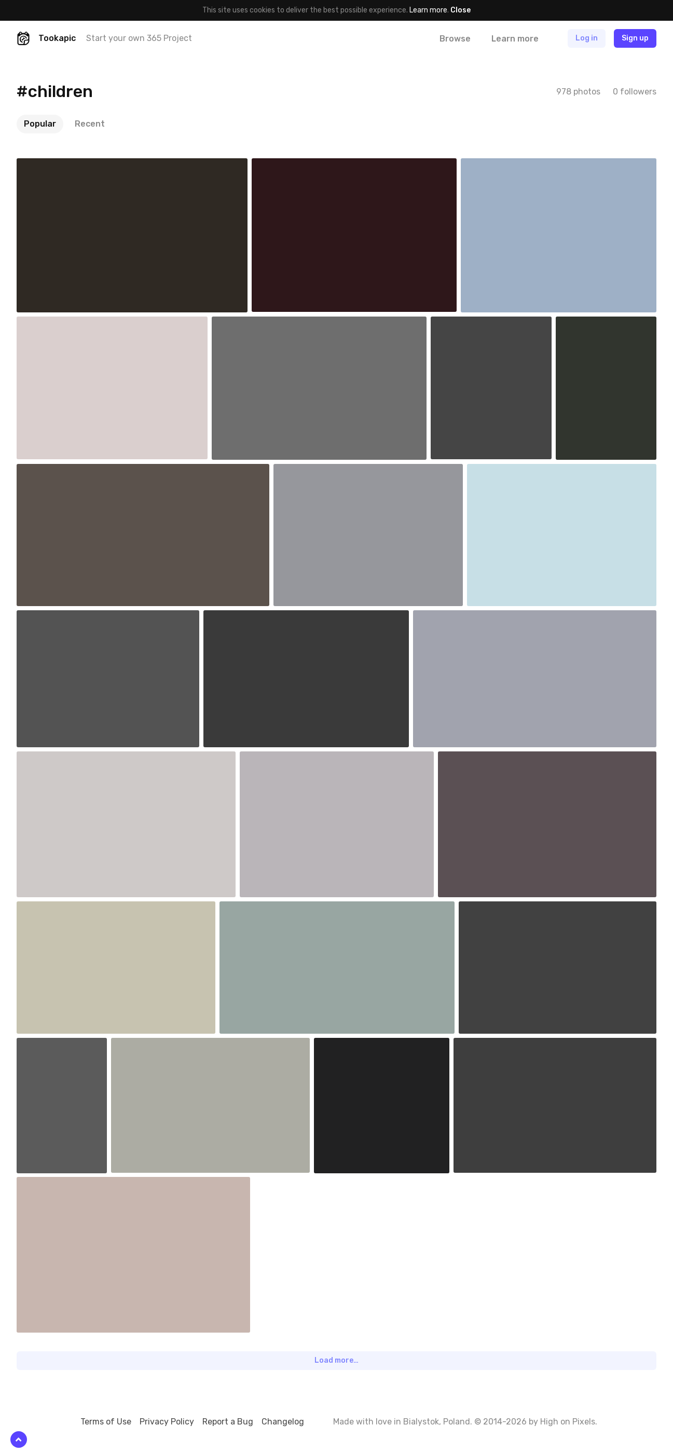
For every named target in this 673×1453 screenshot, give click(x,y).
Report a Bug (227, 1422)
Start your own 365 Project (139, 38)
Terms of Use (105, 1422)
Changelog (283, 1422)
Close (460, 10)
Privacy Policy (167, 1422)
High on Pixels (567, 1422)
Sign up (635, 38)
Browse (455, 39)
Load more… (336, 1360)
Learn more (428, 10)
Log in (586, 38)
